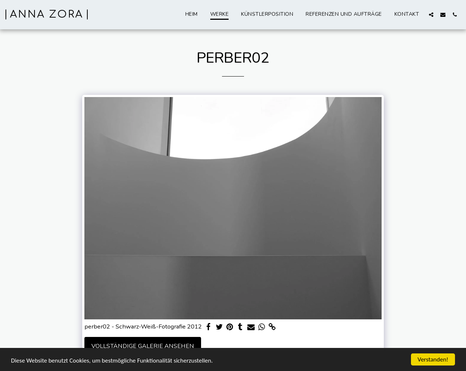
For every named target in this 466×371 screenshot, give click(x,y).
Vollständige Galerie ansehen (142, 346)
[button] (431, 14)
